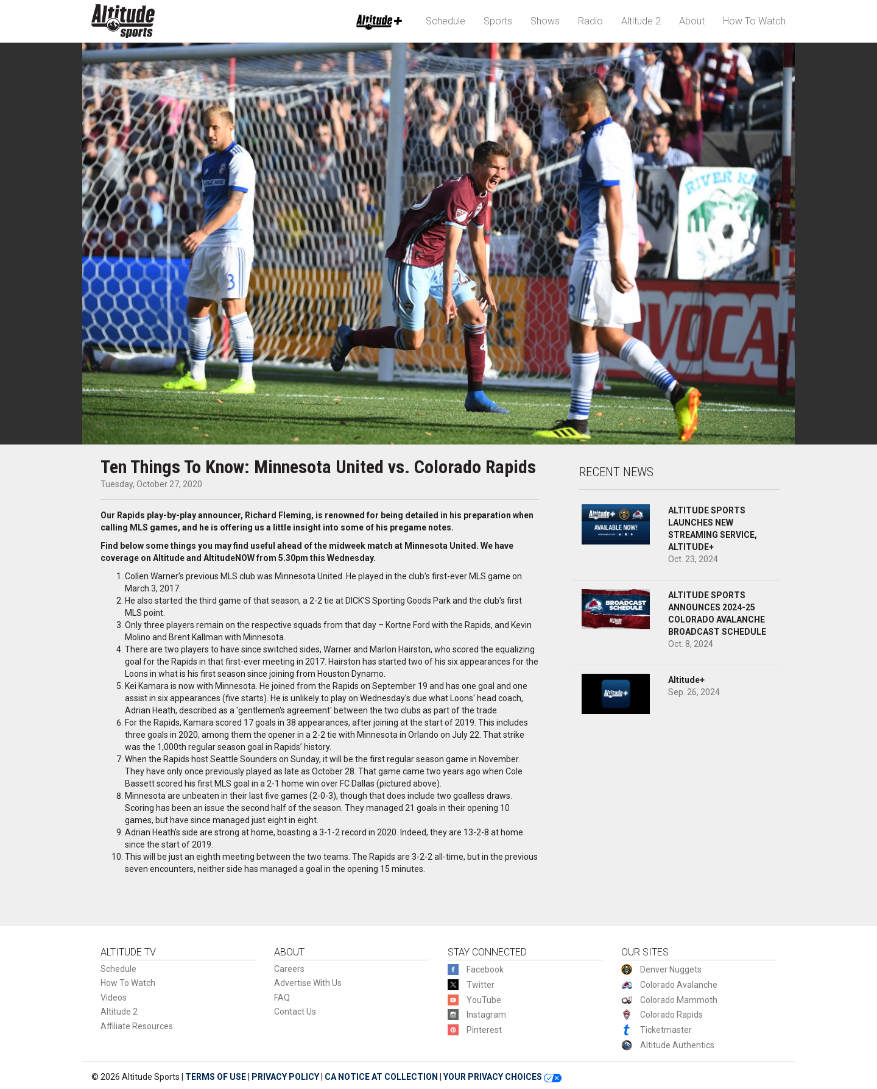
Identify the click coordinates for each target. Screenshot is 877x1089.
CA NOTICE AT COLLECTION (381, 1077)
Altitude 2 (641, 21)
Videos (113, 997)
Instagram (486, 1014)
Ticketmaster (666, 1030)
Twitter (481, 985)
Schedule (445, 21)
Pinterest (484, 1030)
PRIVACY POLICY (285, 1077)
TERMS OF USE (215, 1077)
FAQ (282, 997)
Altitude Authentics (677, 1045)
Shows (545, 21)
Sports (498, 21)
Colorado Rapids (671, 1014)
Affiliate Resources (136, 1026)
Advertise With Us (308, 983)
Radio (590, 21)
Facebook (485, 969)
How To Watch (754, 21)
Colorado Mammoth (678, 1000)
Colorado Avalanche (678, 985)
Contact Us (295, 1011)
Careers (289, 969)
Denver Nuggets (671, 969)
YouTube (484, 1000)
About (692, 21)
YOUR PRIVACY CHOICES (502, 1077)
